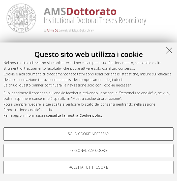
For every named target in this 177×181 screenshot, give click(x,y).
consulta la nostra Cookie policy (74, 115)
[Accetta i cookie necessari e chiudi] (169, 50)
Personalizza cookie (89, 150)
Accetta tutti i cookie (88, 167)
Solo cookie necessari (88, 133)
